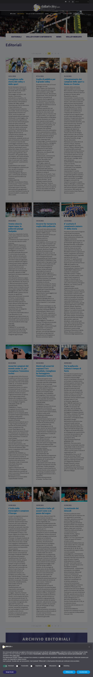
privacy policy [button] (55, 652)
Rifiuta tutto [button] (69, 672)
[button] (89, 646)
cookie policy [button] (16, 655)
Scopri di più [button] (10, 672)
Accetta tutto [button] (83, 672)
